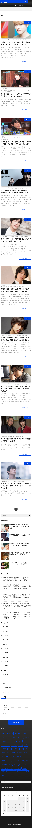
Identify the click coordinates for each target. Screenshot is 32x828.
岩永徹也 (26, 236)
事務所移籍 (4, 436)
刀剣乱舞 (16, 187)
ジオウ (12, 236)
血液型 (17, 383)
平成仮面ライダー (13, 39)
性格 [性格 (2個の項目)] (23, 760)
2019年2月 (5, 640)
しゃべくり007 (17, 90)
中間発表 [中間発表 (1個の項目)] (4, 749)
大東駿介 (19, 335)
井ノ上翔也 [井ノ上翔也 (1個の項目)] (15, 749)
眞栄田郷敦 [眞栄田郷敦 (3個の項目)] (18, 768)
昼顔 (23, 286)
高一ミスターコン (7, 687)
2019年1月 (5, 644)
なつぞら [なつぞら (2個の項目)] (24, 733)
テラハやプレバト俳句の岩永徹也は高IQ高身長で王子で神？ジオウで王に (16, 240)
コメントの (6, 709)
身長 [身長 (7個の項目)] (3, 772)
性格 (23, 335)
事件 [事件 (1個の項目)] (9, 749)
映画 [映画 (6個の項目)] (10, 764)
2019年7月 (5, 627)
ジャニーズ (5, 674)
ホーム (2, 5)
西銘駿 (20, 39)
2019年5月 (5, 635)
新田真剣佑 (18, 436)
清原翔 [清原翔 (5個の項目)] (15, 764)
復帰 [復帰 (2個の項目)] (18, 760)
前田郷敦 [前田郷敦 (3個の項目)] (19, 752)
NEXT (29, 509)
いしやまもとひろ (9, 90)
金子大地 (25, 383)
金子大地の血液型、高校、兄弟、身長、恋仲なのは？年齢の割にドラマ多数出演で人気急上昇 (16, 388)
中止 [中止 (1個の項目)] (26, 745)
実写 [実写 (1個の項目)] (3, 756)
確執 (23, 436)
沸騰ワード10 (6, 139)
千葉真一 (10, 436)
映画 (20, 286)
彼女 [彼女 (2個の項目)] (14, 760)
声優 (19, 187)
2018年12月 (6, 648)
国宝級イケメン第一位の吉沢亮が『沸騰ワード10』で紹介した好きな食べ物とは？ (16, 143)
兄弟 (14, 383)
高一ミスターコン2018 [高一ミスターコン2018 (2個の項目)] (23, 772)
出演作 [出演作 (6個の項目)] (13, 752)
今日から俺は (9, 286)
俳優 (15, 5)
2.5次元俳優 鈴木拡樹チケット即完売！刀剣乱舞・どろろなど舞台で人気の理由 (15, 191)
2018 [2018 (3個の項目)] (3, 733)
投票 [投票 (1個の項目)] (27, 760)
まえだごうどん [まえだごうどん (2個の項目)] (6, 737)
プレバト (21, 236)
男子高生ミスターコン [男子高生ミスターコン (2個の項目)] (7, 768)
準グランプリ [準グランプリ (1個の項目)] (22, 764)
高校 (26, 39)
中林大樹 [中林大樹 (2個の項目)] (20, 745)
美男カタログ (20, 824)
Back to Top (16, 722)
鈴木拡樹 (26, 187)
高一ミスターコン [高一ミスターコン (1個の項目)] (10, 772)
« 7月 (4, 813)
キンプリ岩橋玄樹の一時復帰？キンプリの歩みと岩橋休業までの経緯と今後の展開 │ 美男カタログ (17, 616)
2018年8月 (5, 665)
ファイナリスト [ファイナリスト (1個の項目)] (6, 745)
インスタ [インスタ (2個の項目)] (14, 737)
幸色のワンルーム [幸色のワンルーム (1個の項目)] (6, 760)
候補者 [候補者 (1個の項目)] (3, 752)
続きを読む (25, 61)
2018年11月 (6, 652)
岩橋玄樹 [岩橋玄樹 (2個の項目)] (19, 756)
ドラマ (3, 286)
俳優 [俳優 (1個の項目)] (26, 749)
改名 (14, 436)
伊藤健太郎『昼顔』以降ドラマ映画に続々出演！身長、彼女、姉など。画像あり (16, 290)
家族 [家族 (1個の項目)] (7, 756)
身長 (23, 39)
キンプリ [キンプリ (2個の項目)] (27, 737)
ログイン (5, 701)
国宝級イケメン (20, 137)
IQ (10, 236)
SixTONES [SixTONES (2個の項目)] (17, 733)
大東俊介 (14, 335)
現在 (26, 335)
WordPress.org (6, 714)
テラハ (16, 236)
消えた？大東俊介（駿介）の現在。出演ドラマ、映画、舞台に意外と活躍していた (16, 339)
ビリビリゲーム (8, 91)
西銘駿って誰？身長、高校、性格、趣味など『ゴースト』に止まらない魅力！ (16, 43)
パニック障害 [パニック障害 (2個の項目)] (18, 741)
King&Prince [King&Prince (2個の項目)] (10, 733)
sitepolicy (9, 5)
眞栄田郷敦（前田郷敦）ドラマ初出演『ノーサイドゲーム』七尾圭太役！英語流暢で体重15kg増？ (19, 526)
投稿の (5, 705)
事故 (10, 335)
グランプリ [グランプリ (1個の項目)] (4, 741)
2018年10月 (6, 657)
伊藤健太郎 (15, 286)
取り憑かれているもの (7, 137)
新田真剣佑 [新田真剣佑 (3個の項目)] (4, 764)
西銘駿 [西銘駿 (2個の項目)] (24, 768)
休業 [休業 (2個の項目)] (21, 749)
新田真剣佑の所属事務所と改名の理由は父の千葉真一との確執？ (16, 440)
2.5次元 (11, 187)
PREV (3, 509)
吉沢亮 (14, 137)
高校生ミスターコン (22, 5)
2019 (3, 90)
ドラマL (4, 679)
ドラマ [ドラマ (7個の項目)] (11, 741)
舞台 (22, 187)
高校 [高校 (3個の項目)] (3, 775)
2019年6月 (5, 631)
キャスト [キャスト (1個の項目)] (20, 737)
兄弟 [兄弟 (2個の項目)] (8, 752)
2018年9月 (5, 661)
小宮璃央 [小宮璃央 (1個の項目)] (12, 756)
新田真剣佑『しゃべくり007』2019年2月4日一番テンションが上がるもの (16, 95)
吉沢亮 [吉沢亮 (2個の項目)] (25, 752)
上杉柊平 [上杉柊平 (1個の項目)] (14, 745)
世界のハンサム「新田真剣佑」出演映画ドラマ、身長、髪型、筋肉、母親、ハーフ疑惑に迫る (16, 485)
